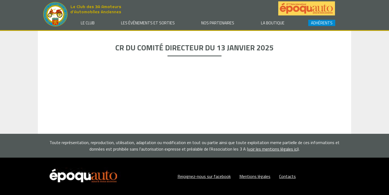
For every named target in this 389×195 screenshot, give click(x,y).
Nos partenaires (217, 23)
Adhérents (322, 23)
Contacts (287, 176)
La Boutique (272, 23)
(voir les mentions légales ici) (273, 149)
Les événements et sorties (148, 23)
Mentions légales (254, 176)
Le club (88, 23)
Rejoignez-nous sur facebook (204, 176)
